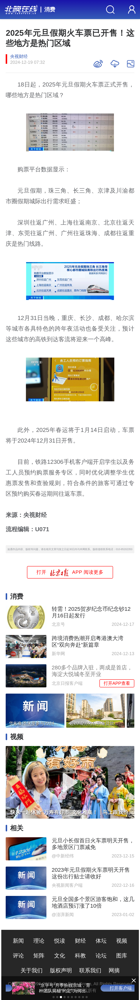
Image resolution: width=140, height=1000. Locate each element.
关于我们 (32, 970)
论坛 (101, 956)
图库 (121, 956)
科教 (80, 956)
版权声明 (61, 970)
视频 (121, 941)
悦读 (59, 941)
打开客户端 (114, 988)
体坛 (101, 941)
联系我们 (90, 970)
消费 (49, 9)
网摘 (114, 970)
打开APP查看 (117, 683)
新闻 (18, 941)
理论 (38, 941)
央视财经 (19, 56)
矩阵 (38, 956)
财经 (80, 941)
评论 (18, 956)
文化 (59, 956)
